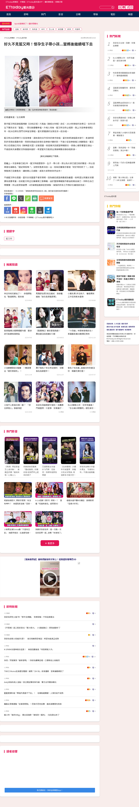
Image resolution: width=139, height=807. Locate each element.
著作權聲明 (120, 330)
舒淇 (69, 29)
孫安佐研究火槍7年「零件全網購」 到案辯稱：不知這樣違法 (29, 616)
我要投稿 (110, 323)
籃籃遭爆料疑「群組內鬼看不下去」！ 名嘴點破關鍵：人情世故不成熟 (33, 693)
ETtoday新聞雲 (12, 2)
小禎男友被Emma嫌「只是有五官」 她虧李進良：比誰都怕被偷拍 (17, 532)
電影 (113, 14)
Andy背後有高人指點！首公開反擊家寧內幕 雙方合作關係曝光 (30, 682)
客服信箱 (124, 326)
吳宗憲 (25, 29)
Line (124, 7)
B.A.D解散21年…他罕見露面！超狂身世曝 (123, 59)
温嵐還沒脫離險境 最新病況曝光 (124, 89)
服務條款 (131, 326)
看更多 (51, 543)
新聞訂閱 (58, 2)
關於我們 (124, 323)
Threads (120, 7)
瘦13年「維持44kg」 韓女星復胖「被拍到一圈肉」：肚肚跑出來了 (31, 714)
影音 (60, 14)
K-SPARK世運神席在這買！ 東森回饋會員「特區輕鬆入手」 (29, 649)
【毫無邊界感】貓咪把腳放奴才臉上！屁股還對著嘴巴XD (49, 559)
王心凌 (51, 29)
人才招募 (117, 323)
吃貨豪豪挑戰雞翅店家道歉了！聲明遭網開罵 (124, 74)
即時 (26, 14)
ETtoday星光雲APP (35, 2)
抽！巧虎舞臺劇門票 (124, 211)
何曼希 (77, 29)
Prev (8, 453)
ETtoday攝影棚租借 (125, 299)
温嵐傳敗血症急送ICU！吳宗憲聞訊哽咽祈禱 (124, 104)
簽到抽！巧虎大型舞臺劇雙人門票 (124, 164)
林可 (43, 29)
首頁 (8, 14)
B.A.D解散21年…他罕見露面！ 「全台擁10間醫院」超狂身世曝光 (82, 408)
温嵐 (17, 29)
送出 (113, 7)
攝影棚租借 (49, 2)
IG (131, 7)
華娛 (95, 14)
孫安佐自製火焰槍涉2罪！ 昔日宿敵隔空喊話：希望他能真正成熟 (31, 638)
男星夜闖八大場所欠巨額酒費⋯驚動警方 (124, 134)
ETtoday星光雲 (20, 8)
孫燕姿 (34, 29)
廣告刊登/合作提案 (113, 326)
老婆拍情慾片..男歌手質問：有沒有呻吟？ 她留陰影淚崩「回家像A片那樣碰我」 (18, 503)
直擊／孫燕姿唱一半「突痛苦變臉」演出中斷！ (124, 149)
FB (127, 7)
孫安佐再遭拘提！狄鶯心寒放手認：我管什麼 (124, 119)
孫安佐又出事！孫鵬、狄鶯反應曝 (124, 44)
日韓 (78, 14)
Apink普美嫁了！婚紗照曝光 (26, 23)
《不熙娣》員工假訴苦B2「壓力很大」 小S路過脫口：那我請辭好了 (32, 627)
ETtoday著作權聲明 (44, 217)
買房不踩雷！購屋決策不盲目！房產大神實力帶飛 (125, 279)
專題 (130, 14)
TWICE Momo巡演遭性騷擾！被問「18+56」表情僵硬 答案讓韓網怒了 (34, 671)
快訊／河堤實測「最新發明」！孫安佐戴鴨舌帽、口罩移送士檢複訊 (32, 660)
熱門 (43, 14)
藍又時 (9, 238)
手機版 (22, 2)
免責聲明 (128, 330)
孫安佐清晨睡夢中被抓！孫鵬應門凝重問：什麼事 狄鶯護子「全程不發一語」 (49, 408)
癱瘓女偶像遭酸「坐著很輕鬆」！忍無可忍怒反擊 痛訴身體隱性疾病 (33, 703)
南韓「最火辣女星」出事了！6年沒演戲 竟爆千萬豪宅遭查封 (123, 179)
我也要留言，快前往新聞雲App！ (50, 790)
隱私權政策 (111, 330)
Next (92, 453)
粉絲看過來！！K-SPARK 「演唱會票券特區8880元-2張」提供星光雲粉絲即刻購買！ (36, 191)
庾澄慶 (60, 29)
